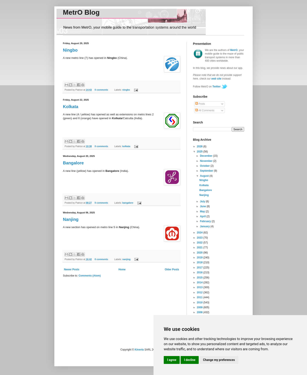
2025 (200, 151)
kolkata (126, 146)
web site (216, 78)
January (205, 226)
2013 (200, 287)
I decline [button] (189, 360)
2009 (200, 307)
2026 (200, 146)
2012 (200, 292)
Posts (200, 103)
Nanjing (70, 219)
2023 (200, 237)
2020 (200, 252)
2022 (200, 242)
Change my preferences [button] (219, 360)
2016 (200, 272)
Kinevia (139, 349)
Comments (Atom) (89, 275)
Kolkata (70, 106)
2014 (200, 282)
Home (122, 269)
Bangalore (73, 163)
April (203, 216)
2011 (200, 297)
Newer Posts (71, 269)
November (206, 160)
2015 (200, 277)
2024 (200, 232)
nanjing (126, 259)
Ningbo (70, 50)
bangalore (127, 202)
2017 (200, 267)
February (206, 221)
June (203, 206)
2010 (200, 302)
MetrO (234, 50)
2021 (200, 247)
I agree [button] (171, 360)
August (205, 175)
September (207, 170)
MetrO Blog (81, 12)
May (203, 211)
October (205, 165)
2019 (200, 257)
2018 (200, 262)
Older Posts (172, 269)
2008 (200, 312)
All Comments (204, 110)
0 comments (101, 89)
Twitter (216, 86)
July (203, 201)
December (206, 155)
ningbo (126, 89)
